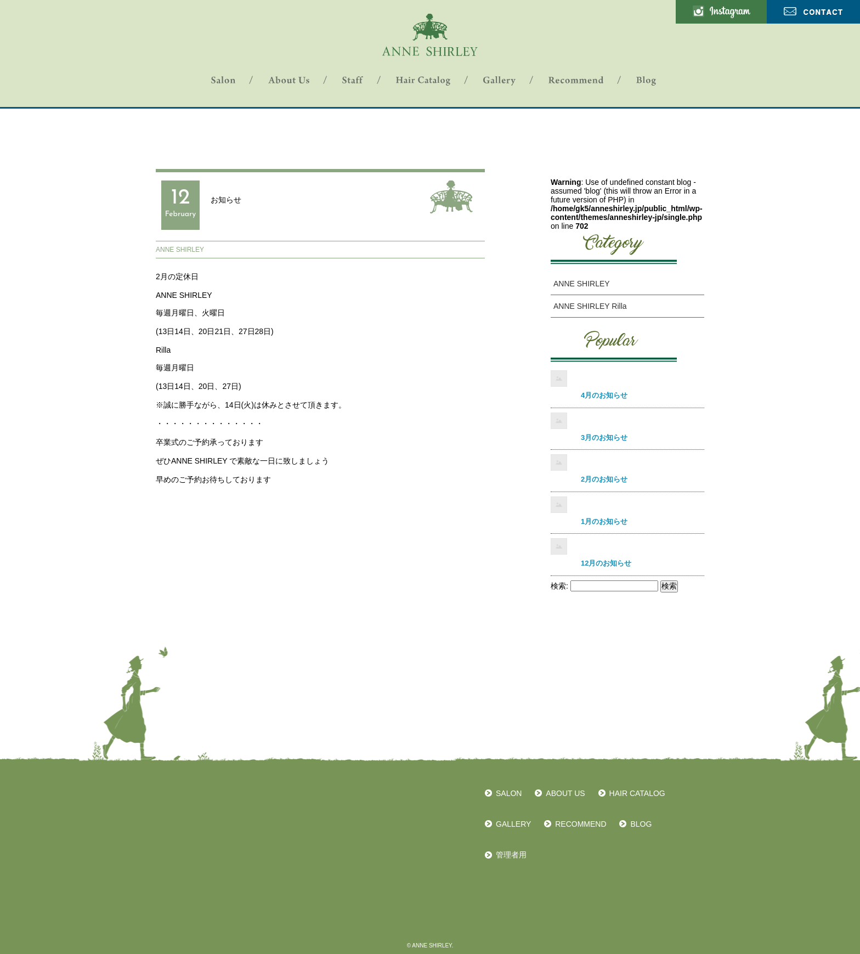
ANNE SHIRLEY (180, 249)
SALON (509, 793)
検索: (559, 586)
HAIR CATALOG (637, 793)
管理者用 (511, 854)
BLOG (641, 824)
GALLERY (513, 824)
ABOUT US (565, 793)
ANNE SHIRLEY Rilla (590, 306)
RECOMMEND (580, 824)
